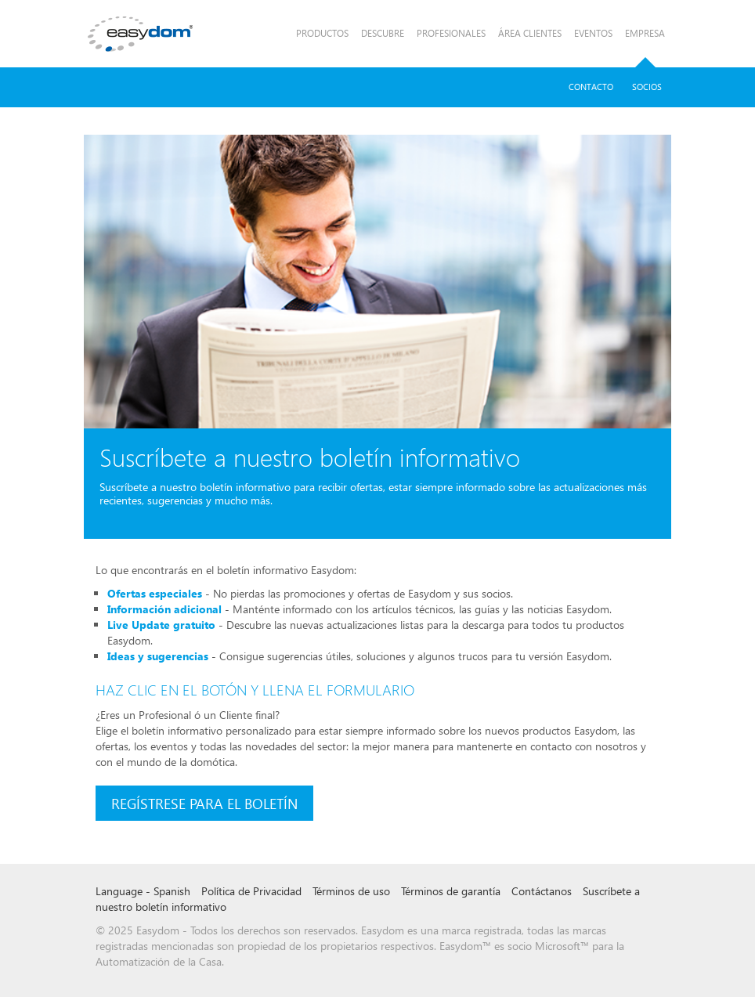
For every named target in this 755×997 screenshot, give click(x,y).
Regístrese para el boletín (204, 803)
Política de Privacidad (251, 890)
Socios (647, 86)
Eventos (593, 33)
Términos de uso (351, 890)
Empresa (645, 33)
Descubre (382, 33)
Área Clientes (530, 33)
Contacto (591, 86)
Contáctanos (541, 890)
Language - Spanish (143, 890)
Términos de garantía (450, 890)
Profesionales (451, 33)
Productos (322, 33)
